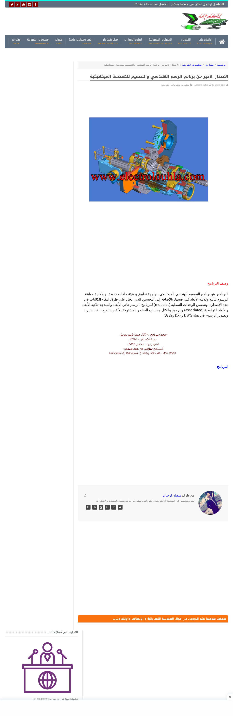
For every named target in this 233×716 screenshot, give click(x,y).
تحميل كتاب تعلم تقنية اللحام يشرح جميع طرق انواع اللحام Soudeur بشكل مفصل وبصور (33, 465)
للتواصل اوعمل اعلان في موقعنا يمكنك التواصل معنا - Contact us (179, 4)
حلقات (58, 41)
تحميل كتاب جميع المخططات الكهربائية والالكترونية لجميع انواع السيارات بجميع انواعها (34, 390)
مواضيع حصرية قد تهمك (60, 558)
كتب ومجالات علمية (80, 41)
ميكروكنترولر (108, 41)
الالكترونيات (204, 41)
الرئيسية (221, 64)
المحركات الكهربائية (160, 41)
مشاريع (16, 41)
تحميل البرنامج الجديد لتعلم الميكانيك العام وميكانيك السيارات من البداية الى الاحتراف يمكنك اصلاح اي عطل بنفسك (31, 594)
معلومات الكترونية (38, 41)
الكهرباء (184, 41)
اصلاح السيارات (133, 41)
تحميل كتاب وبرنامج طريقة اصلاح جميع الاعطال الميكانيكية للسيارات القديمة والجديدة (34, 613)
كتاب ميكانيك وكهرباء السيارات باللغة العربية (31, 367)
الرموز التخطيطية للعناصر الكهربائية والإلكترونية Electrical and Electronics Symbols (35, 520)
